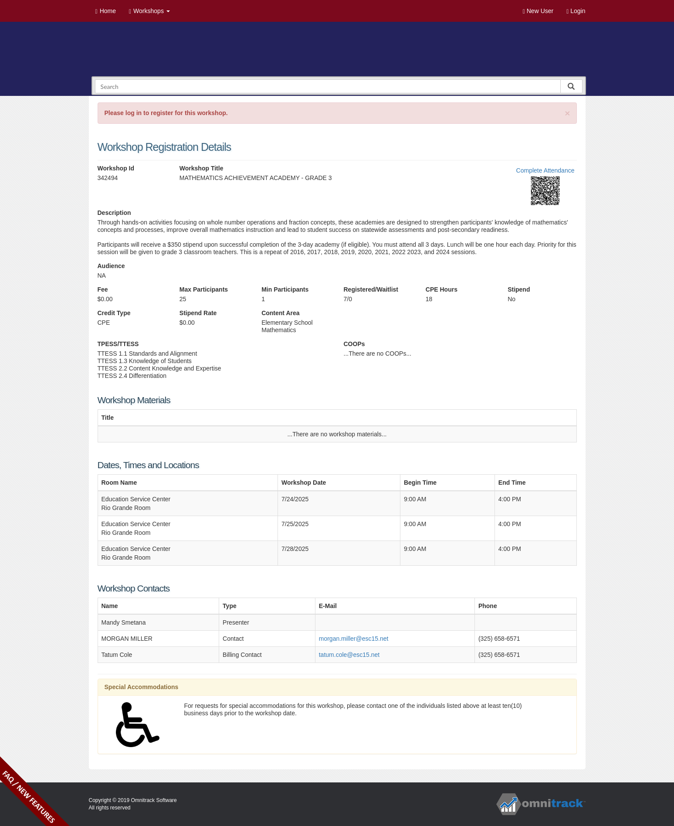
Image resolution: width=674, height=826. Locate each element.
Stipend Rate (198, 312)
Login (575, 11)
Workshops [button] (149, 11)
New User (538, 11)
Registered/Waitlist (370, 289)
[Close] (567, 113)
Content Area (280, 312)
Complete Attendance (545, 170)
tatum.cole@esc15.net (349, 654)
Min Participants (284, 289)
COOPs (354, 343)
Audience (111, 265)
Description (114, 212)
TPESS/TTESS (118, 343)
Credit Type (114, 312)
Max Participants (204, 289)
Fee (103, 289)
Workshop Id (116, 168)
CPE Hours (441, 289)
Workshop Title (202, 168)
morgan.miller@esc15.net (354, 638)
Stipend (519, 289)
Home (105, 11)
